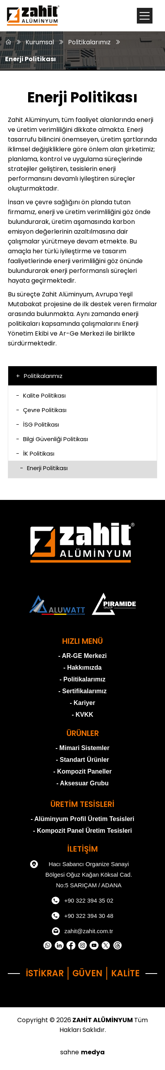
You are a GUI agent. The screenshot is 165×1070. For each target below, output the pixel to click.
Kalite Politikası (41, 395)
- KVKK (82, 714)
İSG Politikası (37, 424)
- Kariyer (82, 702)
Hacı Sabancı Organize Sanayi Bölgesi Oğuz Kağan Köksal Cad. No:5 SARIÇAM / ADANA (81, 873)
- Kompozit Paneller (82, 771)
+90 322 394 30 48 (82, 916)
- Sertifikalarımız (82, 691)
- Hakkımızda (82, 667)
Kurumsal (39, 42)
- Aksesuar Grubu (82, 783)
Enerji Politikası (30, 59)
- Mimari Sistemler (82, 748)
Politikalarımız (89, 42)
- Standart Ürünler (82, 759)
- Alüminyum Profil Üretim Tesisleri (83, 819)
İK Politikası (35, 453)
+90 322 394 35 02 (82, 901)
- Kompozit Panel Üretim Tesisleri (82, 830)
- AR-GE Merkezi (82, 655)
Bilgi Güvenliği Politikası (52, 438)
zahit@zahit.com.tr (82, 931)
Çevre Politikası (41, 409)
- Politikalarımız (82, 679)
